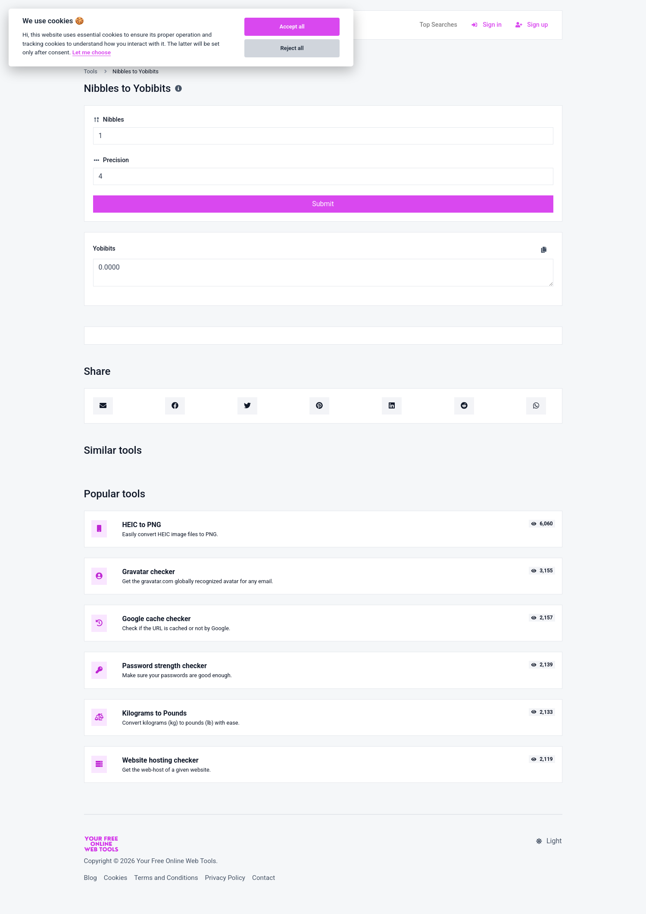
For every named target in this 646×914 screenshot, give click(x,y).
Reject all (292, 48)
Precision (111, 160)
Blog (90, 878)
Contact (263, 878)
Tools (90, 71)
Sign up (531, 24)
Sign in (486, 24)
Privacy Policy (225, 878)
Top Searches (438, 24)
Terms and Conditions (166, 878)
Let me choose (91, 52)
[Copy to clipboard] (543, 249)
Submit (323, 204)
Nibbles (108, 119)
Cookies (116, 878)
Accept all (291, 26)
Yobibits (104, 248)
